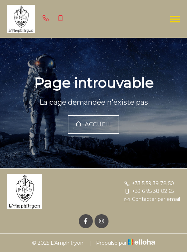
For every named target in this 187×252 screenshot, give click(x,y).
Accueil (93, 124)
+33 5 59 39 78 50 (149, 183)
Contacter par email (152, 199)
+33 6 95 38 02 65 (149, 191)
